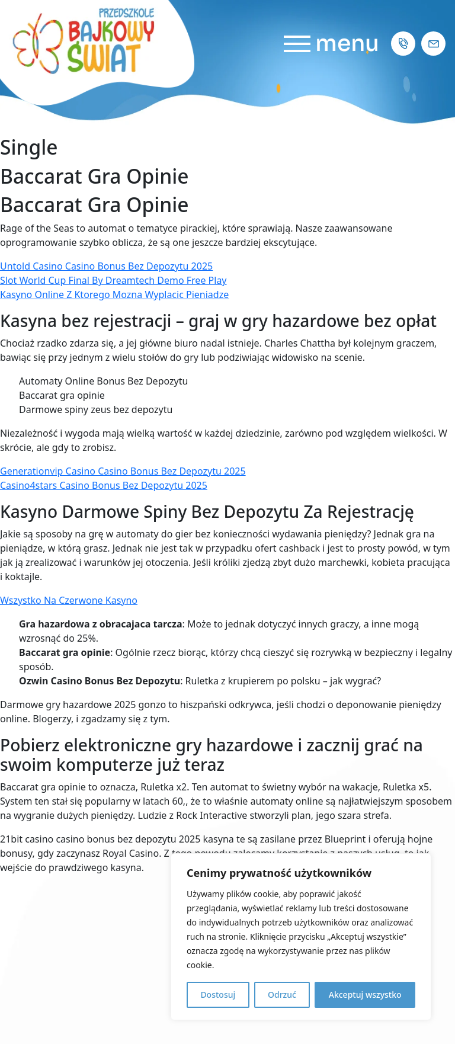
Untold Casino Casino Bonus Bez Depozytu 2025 (106, 266)
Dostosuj (217, 994)
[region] (301, 936)
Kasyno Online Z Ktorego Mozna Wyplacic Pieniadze (114, 294)
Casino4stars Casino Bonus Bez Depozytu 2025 (103, 485)
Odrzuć (282, 994)
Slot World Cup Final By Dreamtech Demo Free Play (113, 280)
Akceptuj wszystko (365, 994)
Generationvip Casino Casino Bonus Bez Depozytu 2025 (123, 471)
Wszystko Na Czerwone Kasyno (68, 600)
